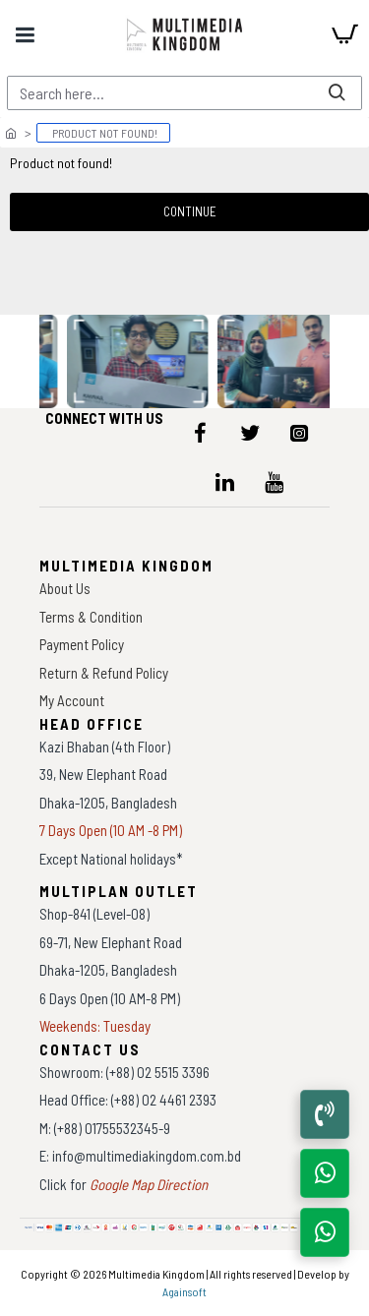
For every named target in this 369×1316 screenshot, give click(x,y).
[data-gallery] (139, 361)
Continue (189, 211)
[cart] (344, 34)
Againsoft (184, 1291)
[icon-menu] (200, 432)
